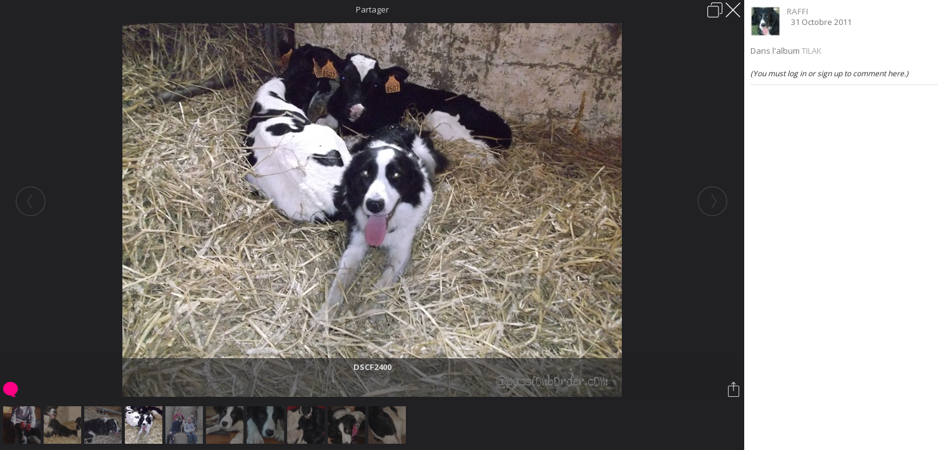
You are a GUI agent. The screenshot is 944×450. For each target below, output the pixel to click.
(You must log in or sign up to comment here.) (829, 73)
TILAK (812, 50)
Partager (372, 9)
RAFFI (798, 11)
